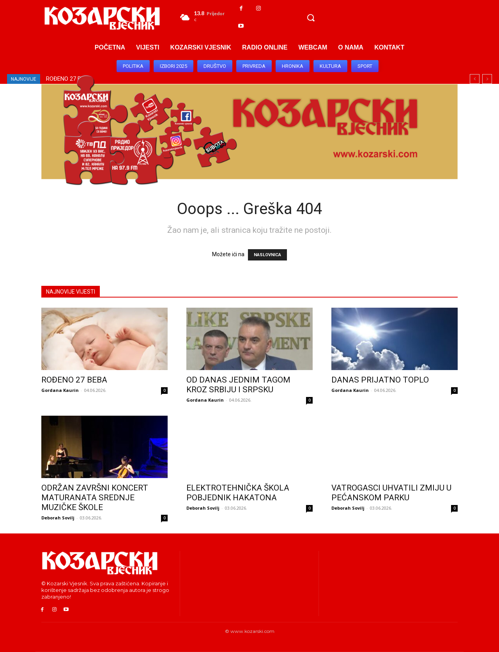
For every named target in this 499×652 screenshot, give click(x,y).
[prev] (475, 79)
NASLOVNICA (267, 254)
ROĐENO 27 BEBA (74, 379)
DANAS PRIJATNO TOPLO (380, 379)
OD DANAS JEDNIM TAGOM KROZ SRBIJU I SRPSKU (238, 384)
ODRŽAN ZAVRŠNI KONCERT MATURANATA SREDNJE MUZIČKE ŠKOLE (94, 497)
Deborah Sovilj (57, 518)
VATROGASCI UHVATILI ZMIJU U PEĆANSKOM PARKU (391, 492)
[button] (310, 17)
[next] (487, 79)
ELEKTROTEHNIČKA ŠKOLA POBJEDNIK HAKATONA (237, 492)
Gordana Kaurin (60, 390)
